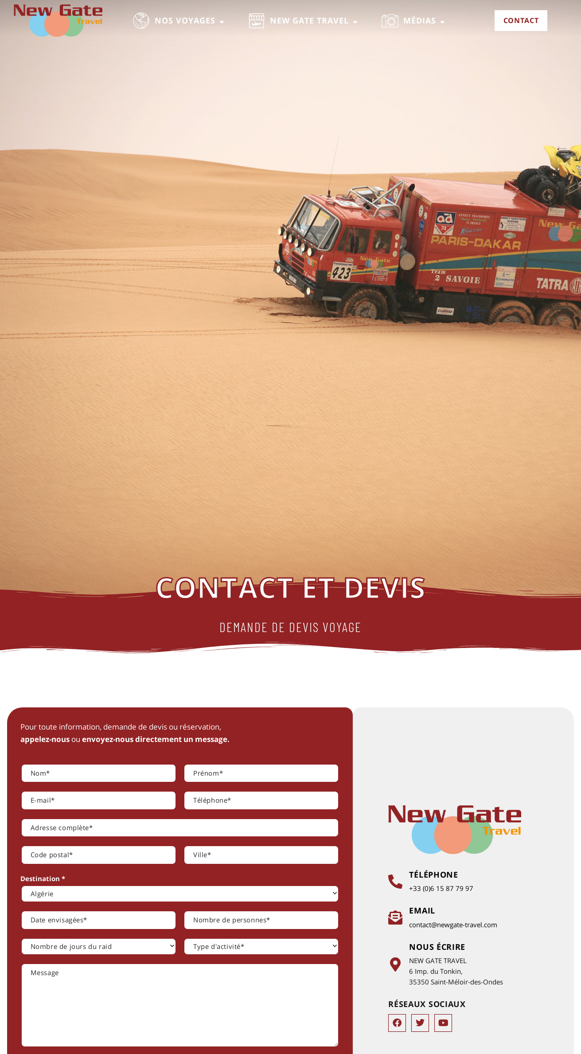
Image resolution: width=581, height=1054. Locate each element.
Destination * (42, 878)
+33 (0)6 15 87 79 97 (442, 888)
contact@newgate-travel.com (454, 924)
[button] (179, 20)
